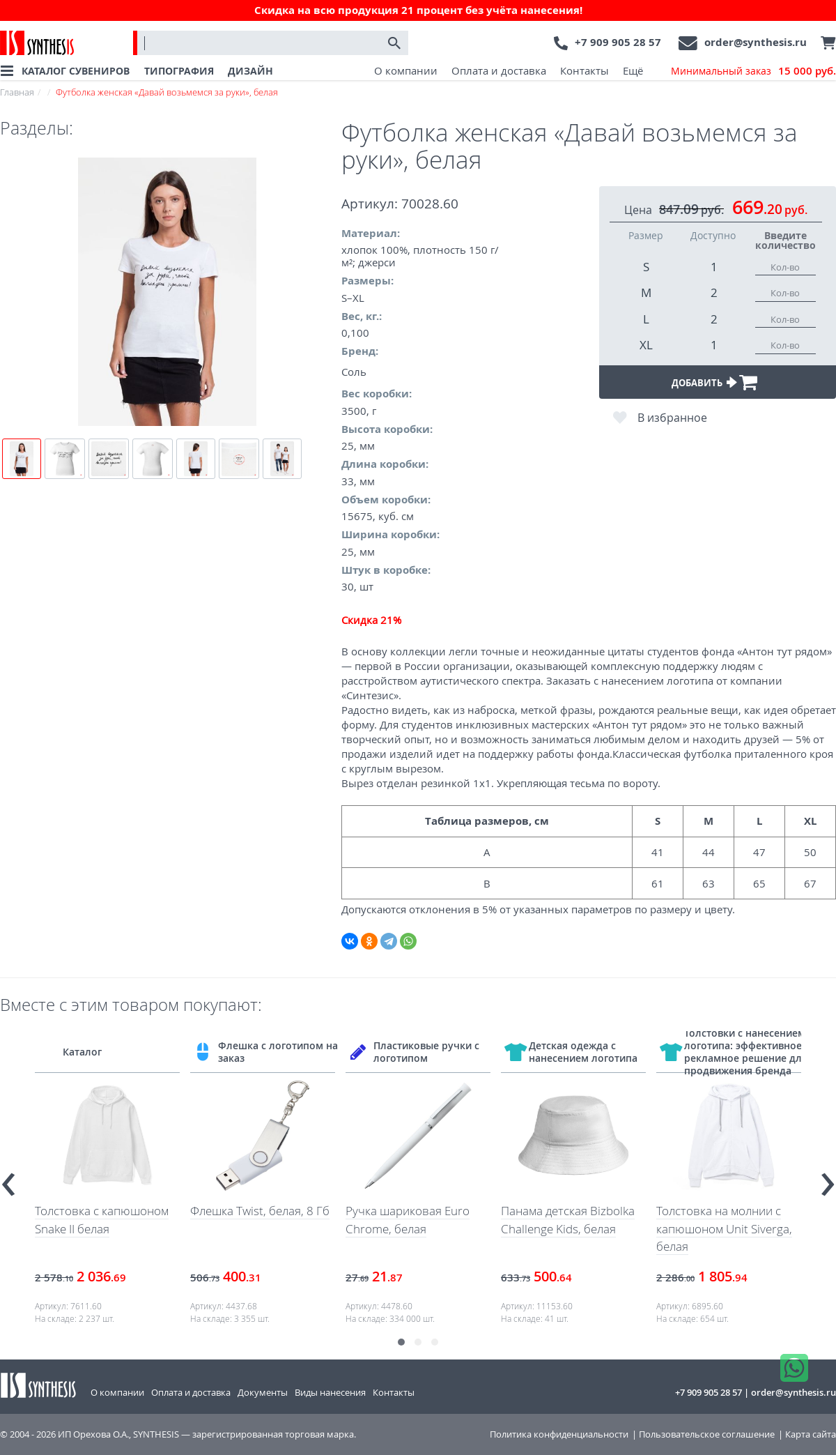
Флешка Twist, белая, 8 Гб (260, 1211)
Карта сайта (810, 1434)
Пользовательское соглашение (707, 1434)
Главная (17, 92)
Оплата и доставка (498, 70)
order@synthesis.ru (755, 42)
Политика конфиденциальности (559, 1434)
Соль (353, 372)
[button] (401, 1342)
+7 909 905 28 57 (618, 42)
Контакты (584, 70)
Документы (263, 1392)
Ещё (633, 70)
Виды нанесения (330, 1392)
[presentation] (8, 1178)
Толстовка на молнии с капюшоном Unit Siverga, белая (724, 1228)
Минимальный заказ (753, 71)
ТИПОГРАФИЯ (179, 70)
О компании (406, 70)
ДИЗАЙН (250, 70)
